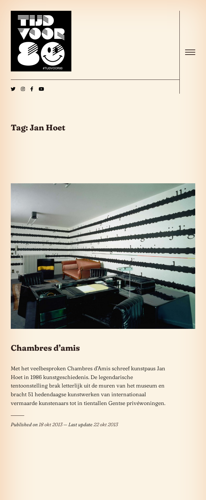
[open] (190, 52)
